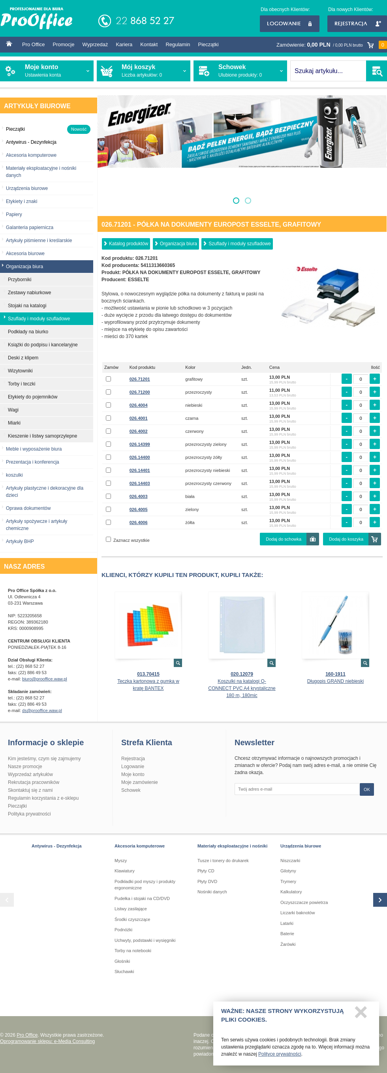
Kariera (124, 44)
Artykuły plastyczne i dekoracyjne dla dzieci (44, 491)
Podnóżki (123, 929)
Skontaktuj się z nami (30, 790)
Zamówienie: (331, 45)
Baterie (287, 933)
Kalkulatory (291, 891)
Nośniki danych (212, 891)
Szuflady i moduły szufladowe (240, 243)
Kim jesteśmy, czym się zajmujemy (44, 758)
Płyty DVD (207, 881)
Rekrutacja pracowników (33, 782)
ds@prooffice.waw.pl (42, 710)
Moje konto (133, 774)
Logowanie (289, 23)
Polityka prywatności (29, 814)
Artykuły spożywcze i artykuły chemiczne (36, 525)
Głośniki (122, 961)
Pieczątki (208, 44)
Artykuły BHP (20, 541)
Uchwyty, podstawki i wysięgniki (145, 940)
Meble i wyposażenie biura (34, 449)
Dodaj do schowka (283, 539)
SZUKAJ (376, 70)
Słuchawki (124, 971)
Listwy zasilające (131, 908)
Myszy (121, 860)
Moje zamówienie (139, 782)
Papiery (14, 214)
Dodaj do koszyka (346, 539)
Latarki (286, 923)
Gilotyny (288, 870)
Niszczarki (290, 860)
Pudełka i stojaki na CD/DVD (142, 898)
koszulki (14, 475)
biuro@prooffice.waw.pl (44, 678)
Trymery (288, 881)
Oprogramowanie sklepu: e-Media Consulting (47, 1041)
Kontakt (149, 44)
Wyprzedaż (95, 44)
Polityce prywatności (279, 1056)
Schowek (131, 790)
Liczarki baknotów (297, 912)
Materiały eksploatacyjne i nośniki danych (41, 171)
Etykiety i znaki (21, 201)
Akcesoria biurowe (25, 253)
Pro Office (33, 44)
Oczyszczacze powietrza (304, 902)
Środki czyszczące (132, 919)
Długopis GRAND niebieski (335, 681)
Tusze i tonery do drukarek (223, 860)
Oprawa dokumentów (28, 508)
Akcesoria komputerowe (31, 155)
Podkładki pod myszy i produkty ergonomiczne (145, 885)
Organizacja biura (178, 243)
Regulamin (177, 44)
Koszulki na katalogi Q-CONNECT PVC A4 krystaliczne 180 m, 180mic (242, 688)
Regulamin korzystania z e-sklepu (43, 798)
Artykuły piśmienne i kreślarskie (39, 240)
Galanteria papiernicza (29, 227)
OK (367, 789)
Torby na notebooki (133, 950)
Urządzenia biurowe (27, 188)
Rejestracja (357, 23)
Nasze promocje (25, 766)
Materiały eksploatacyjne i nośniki (232, 846)
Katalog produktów (128, 243)
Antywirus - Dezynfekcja (57, 846)
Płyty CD (205, 870)
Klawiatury (125, 870)
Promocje (64, 44)
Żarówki (288, 944)
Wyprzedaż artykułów (30, 774)
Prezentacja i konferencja (32, 462)
